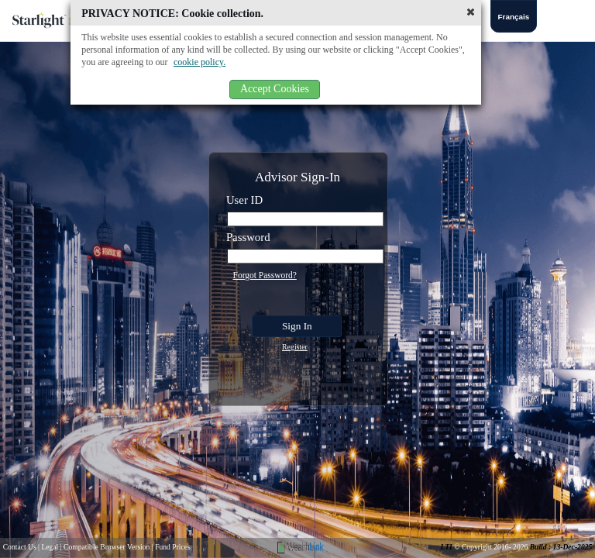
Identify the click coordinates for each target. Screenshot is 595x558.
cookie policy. (199, 62)
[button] (470, 12)
